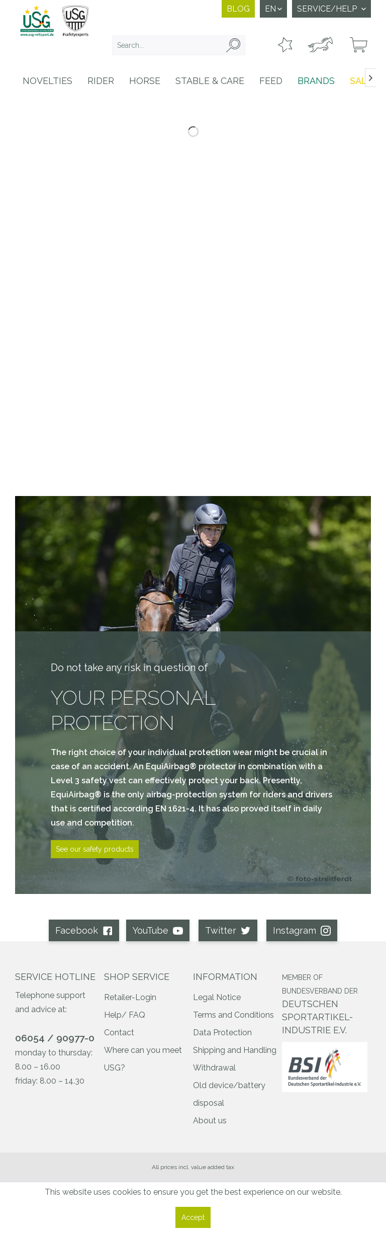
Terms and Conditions (233, 1015)
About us (210, 1120)
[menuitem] (179, 45)
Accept (193, 1217)
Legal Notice (217, 997)
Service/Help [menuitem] (328, 9)
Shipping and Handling (234, 1050)
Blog (238, 9)
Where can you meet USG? (143, 1059)
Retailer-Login (130, 997)
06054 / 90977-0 (54, 1037)
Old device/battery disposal (229, 1094)
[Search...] (179, 45)
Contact (119, 1032)
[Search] (233, 45)
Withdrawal (214, 1068)
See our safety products (95, 849)
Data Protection (222, 1032)
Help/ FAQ (124, 1015)
